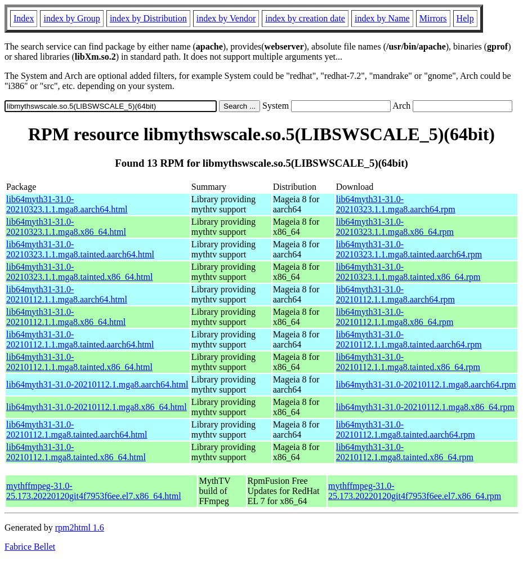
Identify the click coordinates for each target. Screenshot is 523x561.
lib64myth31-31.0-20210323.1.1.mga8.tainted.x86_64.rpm (408, 272)
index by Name (382, 18)
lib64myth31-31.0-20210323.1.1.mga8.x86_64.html (66, 227)
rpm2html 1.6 (79, 527)
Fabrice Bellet (30, 546)
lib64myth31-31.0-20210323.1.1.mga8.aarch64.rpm (395, 204)
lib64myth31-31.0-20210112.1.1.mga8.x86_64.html (66, 317)
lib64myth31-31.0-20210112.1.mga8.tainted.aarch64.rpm (405, 429)
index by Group (71, 18)
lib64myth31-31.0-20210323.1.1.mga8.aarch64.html (67, 204)
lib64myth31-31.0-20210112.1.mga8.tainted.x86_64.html (76, 452)
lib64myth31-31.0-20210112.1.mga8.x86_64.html (96, 407)
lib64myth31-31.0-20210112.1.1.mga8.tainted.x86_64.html (79, 362)
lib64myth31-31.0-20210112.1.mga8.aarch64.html (97, 384)
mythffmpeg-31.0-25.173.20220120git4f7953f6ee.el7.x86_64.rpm (414, 491)
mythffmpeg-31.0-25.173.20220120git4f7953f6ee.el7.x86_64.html (93, 491)
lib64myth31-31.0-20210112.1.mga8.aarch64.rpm (426, 384)
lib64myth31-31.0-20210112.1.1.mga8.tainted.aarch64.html (80, 339)
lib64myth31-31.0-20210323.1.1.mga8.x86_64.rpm (395, 227)
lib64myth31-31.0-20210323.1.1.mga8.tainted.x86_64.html (79, 272)
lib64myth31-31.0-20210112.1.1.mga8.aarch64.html (66, 294)
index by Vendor (226, 18)
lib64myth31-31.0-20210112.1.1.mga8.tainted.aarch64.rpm (409, 339)
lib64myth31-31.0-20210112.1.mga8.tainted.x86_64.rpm (404, 452)
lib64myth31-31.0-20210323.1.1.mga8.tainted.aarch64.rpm (409, 249)
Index (24, 18)
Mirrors (433, 18)
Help (465, 18)
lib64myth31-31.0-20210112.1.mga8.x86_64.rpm (425, 407)
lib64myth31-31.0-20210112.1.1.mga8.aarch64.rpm (395, 294)
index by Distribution (148, 18)
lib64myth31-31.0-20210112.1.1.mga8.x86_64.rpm (395, 317)
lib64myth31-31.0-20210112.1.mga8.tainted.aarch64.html (76, 429)
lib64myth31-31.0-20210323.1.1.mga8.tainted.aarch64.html (80, 249)
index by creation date (305, 18)
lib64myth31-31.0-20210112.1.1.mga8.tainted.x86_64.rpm (408, 362)
